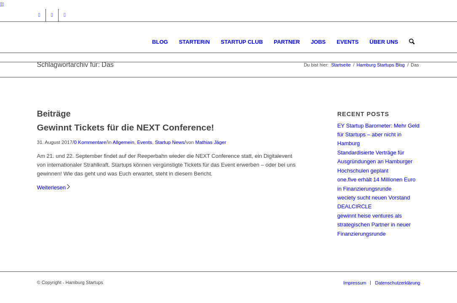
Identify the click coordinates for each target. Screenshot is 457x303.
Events (144, 142)
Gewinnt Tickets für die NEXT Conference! (125, 127)
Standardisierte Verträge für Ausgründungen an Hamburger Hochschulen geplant (375, 161)
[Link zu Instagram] (39, 15)
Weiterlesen (54, 187)
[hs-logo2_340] (100, 42)
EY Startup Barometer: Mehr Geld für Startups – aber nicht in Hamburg (378, 134)
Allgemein (123, 142)
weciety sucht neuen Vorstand (373, 197)
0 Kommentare (90, 142)
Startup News (169, 142)
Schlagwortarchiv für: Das (75, 64)
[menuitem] (160, 42)
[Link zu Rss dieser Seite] (65, 15)
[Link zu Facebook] (52, 15)
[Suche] (412, 42)
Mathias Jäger (210, 142)
